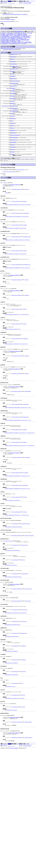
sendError (12, 133)
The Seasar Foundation (14, 774)
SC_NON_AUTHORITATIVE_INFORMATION (15, 38)
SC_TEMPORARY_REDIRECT (27, 44)
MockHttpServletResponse (16, 14)
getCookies (12, 93)
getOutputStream (13, 112)
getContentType (13, 91)
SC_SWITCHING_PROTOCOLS (17, 44)
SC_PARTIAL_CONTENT (5, 40)
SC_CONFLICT (23, 33)
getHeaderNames (13, 99)
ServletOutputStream (6, 112)
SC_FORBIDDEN (19, 34)
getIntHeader (13, 104)
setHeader (12, 154)
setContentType (13, 148)
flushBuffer (12, 80)
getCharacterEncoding (14, 85)
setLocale (12, 159)
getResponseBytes (14, 115)
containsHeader (13, 67)
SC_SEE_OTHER (28, 43)
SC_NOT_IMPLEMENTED (11, 39)
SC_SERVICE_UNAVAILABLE (6, 44)
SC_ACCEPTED (3, 33)
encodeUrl (12, 75)
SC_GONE (11, 35)
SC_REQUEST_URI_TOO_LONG (15, 42)
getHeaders (12, 101)
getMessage (12, 109)
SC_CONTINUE (29, 33)
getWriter (12, 123)
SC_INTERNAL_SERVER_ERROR (6, 36)
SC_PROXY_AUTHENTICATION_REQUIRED (8, 41)
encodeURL (12, 78)
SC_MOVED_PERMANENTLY (5, 37)
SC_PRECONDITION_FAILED (24, 40)
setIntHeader (13, 156)
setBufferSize (13, 141)
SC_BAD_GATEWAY (10, 33)
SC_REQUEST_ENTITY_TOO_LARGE (22, 41)
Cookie (16, 57)
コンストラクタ (10, 3)
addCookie (12, 57)
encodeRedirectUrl (14, 70)
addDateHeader (13, 59)
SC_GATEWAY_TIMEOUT (5, 35)
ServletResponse (25, 14)
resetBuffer (12, 130)
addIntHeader (13, 64)
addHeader (12, 62)
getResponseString (14, 117)
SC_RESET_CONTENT (20, 43)
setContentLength (14, 146)
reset (11, 128)
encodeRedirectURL (14, 72)
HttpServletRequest (17, 51)
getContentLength (14, 88)
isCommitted (12, 125)
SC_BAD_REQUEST (17, 33)
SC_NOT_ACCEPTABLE (27, 38)
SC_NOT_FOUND (3, 39)
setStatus (12, 161)
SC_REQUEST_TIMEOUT (5, 42)
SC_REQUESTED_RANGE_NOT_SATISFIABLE (8, 43)
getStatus (12, 120)
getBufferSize (13, 83)
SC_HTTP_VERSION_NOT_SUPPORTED (20, 35)
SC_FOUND (24, 34)
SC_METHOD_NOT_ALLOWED (26, 36)
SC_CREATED (3, 34)
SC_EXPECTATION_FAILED (11, 34)
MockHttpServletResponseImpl (7, 51)
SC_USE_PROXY (23, 46)
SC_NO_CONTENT (4, 38)
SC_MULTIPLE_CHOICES (25, 37)
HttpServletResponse (7, 14)
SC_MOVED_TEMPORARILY (15, 37)
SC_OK (25, 39)
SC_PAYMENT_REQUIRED (14, 40)
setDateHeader (13, 151)
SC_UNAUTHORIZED (4, 46)
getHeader (12, 96)
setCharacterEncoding (14, 143)
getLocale (12, 107)
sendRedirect (13, 138)
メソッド (13, 3)
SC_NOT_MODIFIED (19, 39)
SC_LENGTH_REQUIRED (17, 36)
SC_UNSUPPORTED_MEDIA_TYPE (14, 46)
